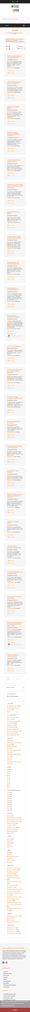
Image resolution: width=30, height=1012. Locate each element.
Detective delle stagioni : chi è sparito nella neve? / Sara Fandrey (14, 624)
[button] (11, 70)
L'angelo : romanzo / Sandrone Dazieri (13, 655)
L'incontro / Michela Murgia (13, 522)
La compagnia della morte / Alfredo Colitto (15, 572)
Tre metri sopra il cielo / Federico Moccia (14, 160)
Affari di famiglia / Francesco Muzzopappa (14, 546)
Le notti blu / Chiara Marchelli (13, 471)
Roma (8, 748)
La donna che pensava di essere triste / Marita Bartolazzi (14, 371)
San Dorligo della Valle (12, 750)
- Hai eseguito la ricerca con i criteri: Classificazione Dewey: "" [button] (15, 40)
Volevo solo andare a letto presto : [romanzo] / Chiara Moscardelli (15, 186)
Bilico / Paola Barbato (13, 346)
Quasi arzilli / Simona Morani (13, 212)
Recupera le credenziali (17, 1)
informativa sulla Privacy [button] (8, 1005)
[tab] (15, 40)
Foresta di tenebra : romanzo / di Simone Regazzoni (13, 134)
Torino (8, 758)
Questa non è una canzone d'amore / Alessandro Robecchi (15, 495)
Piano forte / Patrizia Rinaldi (13, 107)
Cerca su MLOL (11, 72)
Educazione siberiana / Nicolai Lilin (13, 422)
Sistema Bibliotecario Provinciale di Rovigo (15, 32)
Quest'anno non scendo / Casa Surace (14, 597)
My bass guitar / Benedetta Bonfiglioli (13, 316)
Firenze (9, 752)
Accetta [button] (15, 1010)
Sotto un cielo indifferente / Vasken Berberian (14, 56)
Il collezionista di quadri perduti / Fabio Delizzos (14, 237)
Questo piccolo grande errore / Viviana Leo (13, 82)
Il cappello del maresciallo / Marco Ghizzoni (14, 446)
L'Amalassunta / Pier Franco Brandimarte (13, 263)
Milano (8, 740)
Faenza (8, 760)
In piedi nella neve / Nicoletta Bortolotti (13, 288)
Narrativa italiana (11, 746)
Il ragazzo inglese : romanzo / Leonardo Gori (14, 397)
